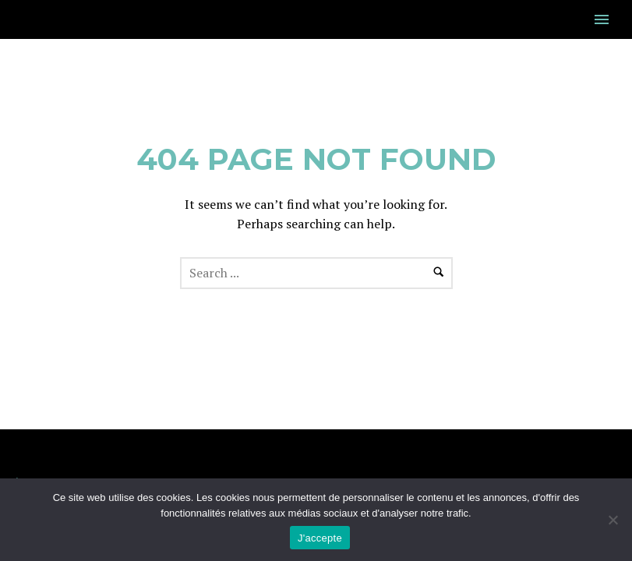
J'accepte (320, 538)
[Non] (612, 519)
